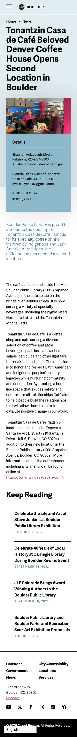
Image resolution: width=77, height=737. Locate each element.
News (27, 21)
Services (46, 677)
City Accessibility (53, 663)
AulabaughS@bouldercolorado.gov (37, 164)
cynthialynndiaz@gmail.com (33, 183)
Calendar (14, 663)
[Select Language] (20, 729)
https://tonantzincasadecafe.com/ (34, 477)
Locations (47, 670)
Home (11, 21)
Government (17, 670)
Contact (13, 697)
